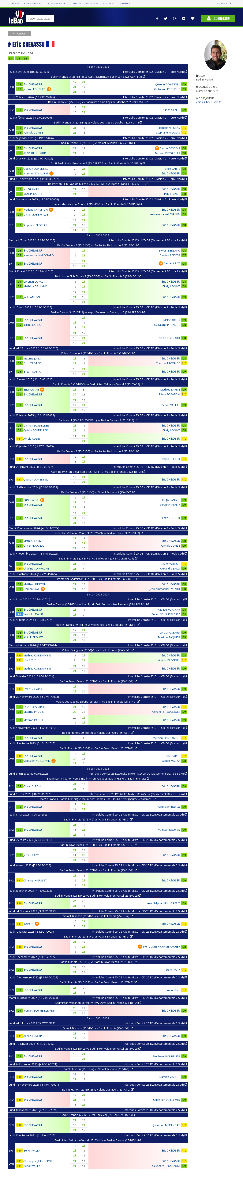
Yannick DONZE (33, 132)
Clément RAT (172, 263)
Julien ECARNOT (33, 325)
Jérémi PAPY (31, 855)
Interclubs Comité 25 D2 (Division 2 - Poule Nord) (155, 71)
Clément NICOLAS (169, 128)
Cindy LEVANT (171, 194)
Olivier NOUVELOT (34, 545)
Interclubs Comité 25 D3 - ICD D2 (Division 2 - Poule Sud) (150, 307)
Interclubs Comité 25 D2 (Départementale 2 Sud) (155, 1023)
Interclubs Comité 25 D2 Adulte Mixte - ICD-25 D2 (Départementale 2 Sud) (139, 814)
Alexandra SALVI (170, 568)
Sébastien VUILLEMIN (36, 761)
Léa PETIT (29, 660)
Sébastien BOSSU (169, 807)
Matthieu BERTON (34, 584)
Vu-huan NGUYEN (169, 829)
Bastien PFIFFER (170, 255)
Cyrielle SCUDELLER (35, 430)
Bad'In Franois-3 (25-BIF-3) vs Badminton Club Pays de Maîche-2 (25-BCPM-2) (98, 102)
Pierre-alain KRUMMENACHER (161, 946)
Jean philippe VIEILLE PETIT (163, 903)
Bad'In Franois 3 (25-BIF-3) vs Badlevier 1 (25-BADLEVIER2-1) (97, 558)
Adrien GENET (171, 110)
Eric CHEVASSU (32, 84)
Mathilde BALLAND (35, 286)
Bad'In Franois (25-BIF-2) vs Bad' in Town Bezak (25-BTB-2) (98, 982)
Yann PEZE (173, 990)
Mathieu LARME (170, 389)
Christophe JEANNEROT (38, 1161)
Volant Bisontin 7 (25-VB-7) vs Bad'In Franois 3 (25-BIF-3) (98, 353)
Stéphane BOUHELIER (166, 1056)
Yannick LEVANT (33, 614)
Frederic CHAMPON (35, 209)
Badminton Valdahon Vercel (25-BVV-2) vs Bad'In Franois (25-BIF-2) (98, 1003)
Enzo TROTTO (32, 363)
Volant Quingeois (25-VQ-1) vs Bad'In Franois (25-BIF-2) (98, 650)
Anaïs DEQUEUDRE (35, 153)
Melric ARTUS (171, 320)
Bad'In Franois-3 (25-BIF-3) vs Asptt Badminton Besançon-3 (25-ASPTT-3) (98, 76)
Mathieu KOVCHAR (168, 609)
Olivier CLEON (32, 786)
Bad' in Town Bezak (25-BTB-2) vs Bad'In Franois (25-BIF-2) (98, 870)
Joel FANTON (31, 297)
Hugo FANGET (171, 500)
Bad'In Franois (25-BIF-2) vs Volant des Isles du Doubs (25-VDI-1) (98, 625)
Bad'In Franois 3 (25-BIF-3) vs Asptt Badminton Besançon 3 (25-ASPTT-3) (98, 312)
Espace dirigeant (33, 3)
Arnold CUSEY (31, 438)
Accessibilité (223, 3)
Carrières (124, 3)
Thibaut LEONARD (168, 338)
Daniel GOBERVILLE (35, 214)
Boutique (108, 3)
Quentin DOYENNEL (167, 84)
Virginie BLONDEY (169, 660)
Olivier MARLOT (170, 564)
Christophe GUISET (35, 880)
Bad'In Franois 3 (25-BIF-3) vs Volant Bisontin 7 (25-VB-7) (98, 492)
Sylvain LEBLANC (169, 250)
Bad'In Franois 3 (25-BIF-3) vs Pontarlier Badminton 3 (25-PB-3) (98, 245)
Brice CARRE (172, 168)
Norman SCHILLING (35, 173)
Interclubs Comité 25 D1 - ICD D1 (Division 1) (157, 599)
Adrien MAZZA (171, 761)
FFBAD (15, 3)
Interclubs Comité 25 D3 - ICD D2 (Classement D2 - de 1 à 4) (148, 240)
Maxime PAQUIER (169, 637)
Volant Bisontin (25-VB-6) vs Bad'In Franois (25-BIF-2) (98, 916)
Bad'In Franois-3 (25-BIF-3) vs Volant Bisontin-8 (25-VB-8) (98, 143)
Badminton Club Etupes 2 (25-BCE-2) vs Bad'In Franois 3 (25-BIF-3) (98, 276)
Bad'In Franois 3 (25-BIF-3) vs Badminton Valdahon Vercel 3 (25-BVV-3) (98, 384)
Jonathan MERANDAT (166, 1125)
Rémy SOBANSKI (169, 394)
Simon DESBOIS (170, 148)
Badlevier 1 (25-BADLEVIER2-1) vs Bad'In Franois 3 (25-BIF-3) (97, 420)
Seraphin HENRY (170, 504)
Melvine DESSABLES (167, 153)
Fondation (92, 3)
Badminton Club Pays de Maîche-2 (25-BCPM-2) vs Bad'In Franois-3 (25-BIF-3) (98, 184)
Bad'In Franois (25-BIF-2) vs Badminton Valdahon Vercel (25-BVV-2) (98, 895)
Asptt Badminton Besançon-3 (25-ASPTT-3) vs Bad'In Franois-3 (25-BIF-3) (98, 163)
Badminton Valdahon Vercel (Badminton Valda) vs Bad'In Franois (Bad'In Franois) (98, 778)
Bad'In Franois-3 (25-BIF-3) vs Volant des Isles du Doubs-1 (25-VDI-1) (98, 122)
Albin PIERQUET (33, 637)
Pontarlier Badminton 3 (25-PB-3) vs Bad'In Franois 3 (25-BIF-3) (98, 579)
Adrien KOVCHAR (33, 1036)
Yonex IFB (75, 3)
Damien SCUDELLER (36, 425)
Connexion (218, 18)
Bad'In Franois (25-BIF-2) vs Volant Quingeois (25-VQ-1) (98, 732)
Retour (20, 33)
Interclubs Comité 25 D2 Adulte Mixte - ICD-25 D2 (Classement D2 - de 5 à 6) (138, 773)
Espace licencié (56, 3)
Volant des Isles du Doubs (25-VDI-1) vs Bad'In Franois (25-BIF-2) (98, 701)
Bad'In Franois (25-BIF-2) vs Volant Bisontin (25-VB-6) (98, 819)
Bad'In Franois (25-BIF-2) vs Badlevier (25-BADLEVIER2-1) (98, 1115)
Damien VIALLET (169, 1077)
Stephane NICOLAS (168, 132)
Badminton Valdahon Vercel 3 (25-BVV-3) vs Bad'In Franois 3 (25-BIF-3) (98, 533)
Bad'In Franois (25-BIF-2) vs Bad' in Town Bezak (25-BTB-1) (98, 748)
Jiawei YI (28, 923)
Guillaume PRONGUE (167, 89)
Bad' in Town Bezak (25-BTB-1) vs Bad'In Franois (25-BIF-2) (98, 681)
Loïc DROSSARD (169, 632)
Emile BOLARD (32, 689)
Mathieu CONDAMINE (37, 655)
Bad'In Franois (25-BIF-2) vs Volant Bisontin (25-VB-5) (98, 936)
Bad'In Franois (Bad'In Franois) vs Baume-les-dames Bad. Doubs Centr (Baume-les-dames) (98, 799)
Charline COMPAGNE (36, 568)
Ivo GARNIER (31, 189)
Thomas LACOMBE (168, 363)
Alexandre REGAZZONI (166, 711)
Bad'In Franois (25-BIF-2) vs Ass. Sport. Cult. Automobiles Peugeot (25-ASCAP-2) (98, 604)
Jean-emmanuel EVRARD (165, 214)
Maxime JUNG (32, 358)
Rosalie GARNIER (33, 194)
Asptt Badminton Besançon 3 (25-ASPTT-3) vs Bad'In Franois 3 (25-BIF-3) (98, 471)
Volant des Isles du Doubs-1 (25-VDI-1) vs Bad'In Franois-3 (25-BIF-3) (98, 204)
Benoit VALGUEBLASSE (165, 614)
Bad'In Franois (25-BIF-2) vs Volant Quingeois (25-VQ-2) (98, 1089)
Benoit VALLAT (170, 405)
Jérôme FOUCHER (34, 89)
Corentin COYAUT (34, 281)
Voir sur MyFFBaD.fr (208, 102)
